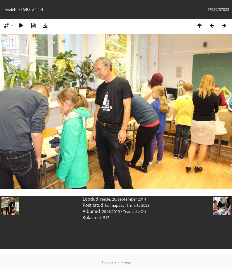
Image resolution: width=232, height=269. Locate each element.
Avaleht (11, 9)
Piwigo (125, 262)
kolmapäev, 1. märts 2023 (127, 205)
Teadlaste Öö (134, 211)
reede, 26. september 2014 (123, 199)
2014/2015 (111, 211)
